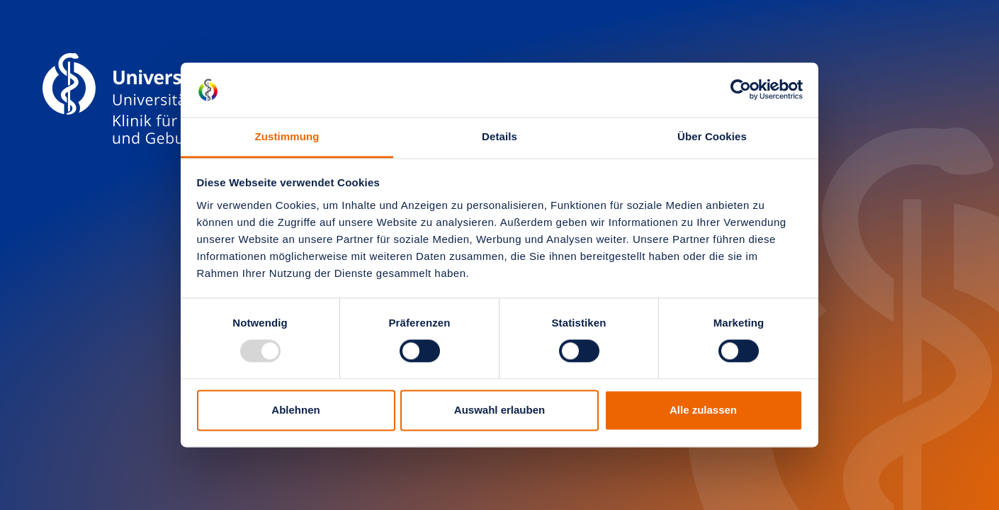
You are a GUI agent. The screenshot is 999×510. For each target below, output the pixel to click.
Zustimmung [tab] (287, 136)
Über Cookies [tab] (712, 136)
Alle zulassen (703, 410)
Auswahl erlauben (499, 410)
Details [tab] (499, 136)
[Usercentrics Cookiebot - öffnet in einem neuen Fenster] (741, 90)
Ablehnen (295, 410)
